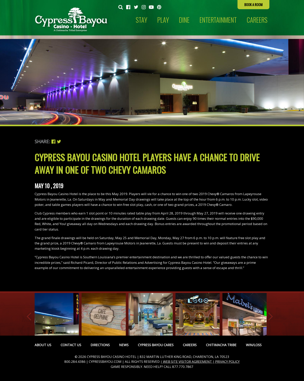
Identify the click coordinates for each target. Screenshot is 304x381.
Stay (141, 20)
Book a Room (253, 4)
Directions (100, 345)
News (124, 345)
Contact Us (71, 345)
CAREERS (257, 20)
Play (163, 20)
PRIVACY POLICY (227, 361)
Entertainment (218, 20)
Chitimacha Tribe (221, 345)
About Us (43, 345)
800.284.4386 (74, 361)
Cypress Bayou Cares (156, 345)
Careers (190, 345)
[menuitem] (120, 7)
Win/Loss (254, 345)
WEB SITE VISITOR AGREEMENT (187, 361)
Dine (184, 20)
